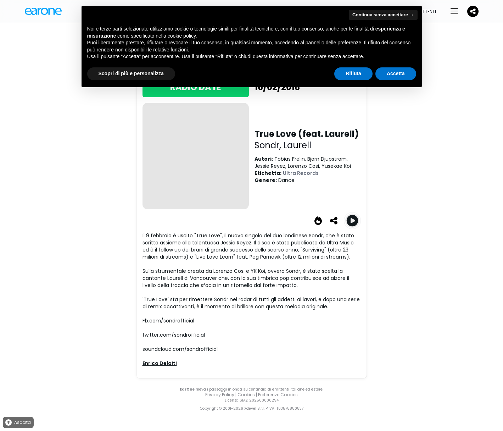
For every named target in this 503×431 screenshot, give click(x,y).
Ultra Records (301, 173)
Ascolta (17, 422)
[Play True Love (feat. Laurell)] (352, 221)
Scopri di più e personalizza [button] (131, 73)
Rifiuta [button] (353, 73)
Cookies (246, 395)
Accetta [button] (396, 73)
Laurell (297, 145)
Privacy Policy (219, 395)
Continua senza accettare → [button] (383, 14)
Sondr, (269, 145)
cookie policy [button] (182, 36)
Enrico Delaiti (159, 363)
